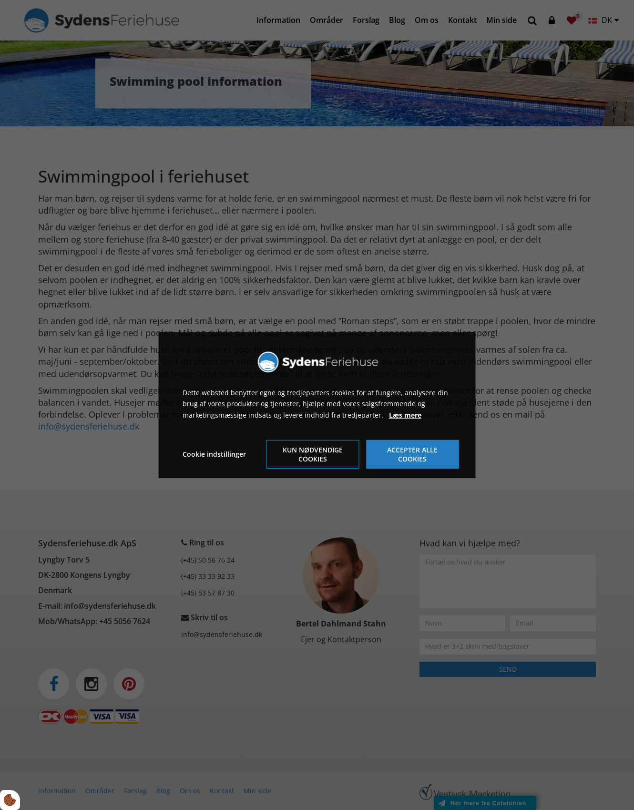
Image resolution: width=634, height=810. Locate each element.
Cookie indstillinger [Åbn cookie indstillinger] (214, 454)
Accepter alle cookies (412, 454)
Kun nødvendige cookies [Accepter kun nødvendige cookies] (313, 454)
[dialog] (317, 405)
